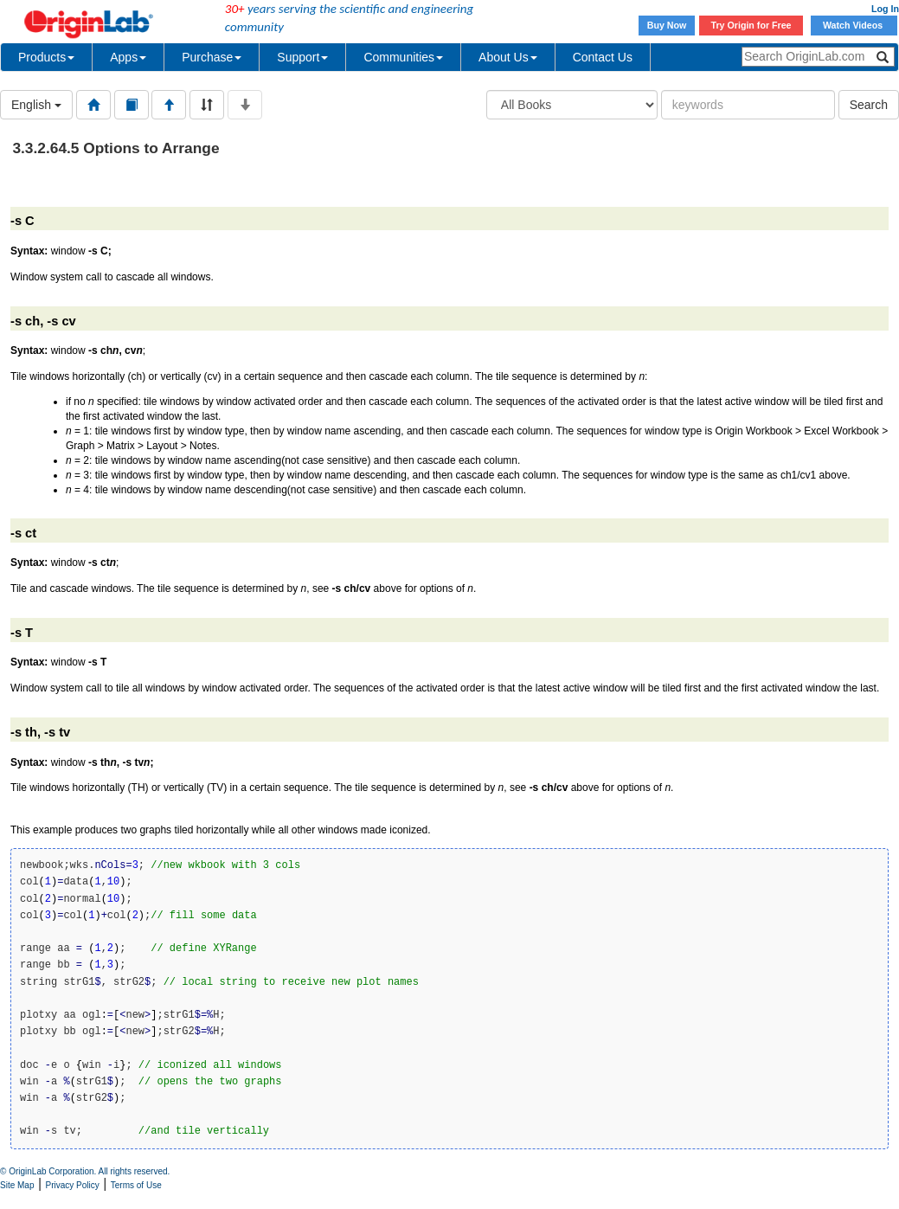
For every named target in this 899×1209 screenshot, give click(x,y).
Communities (403, 57)
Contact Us (603, 57)
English (36, 105)
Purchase (211, 57)
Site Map (17, 1185)
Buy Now (667, 25)
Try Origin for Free (751, 25)
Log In (885, 8)
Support (302, 57)
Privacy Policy (73, 1185)
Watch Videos (854, 25)
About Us (507, 57)
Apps (128, 57)
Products (46, 57)
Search (869, 105)
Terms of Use (136, 1185)
